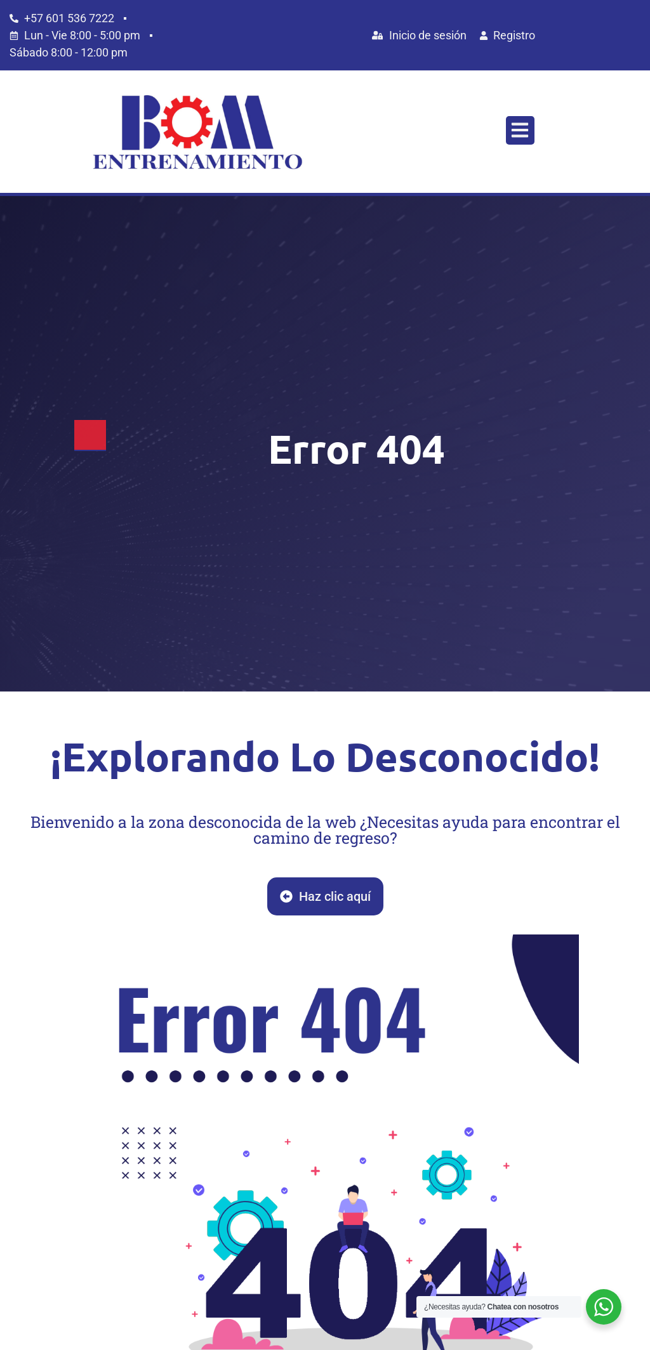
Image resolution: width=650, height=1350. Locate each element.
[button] (520, 130)
